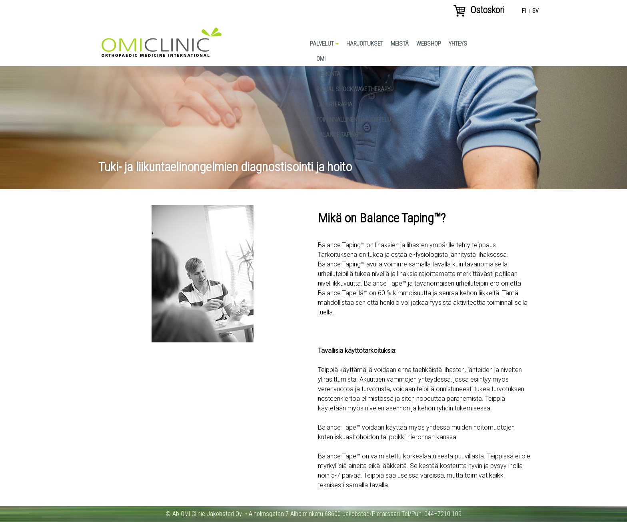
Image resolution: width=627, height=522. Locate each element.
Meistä (400, 43)
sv (535, 11)
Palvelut (322, 43)
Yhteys (458, 43)
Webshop (428, 43)
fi (524, 11)
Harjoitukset (364, 43)
